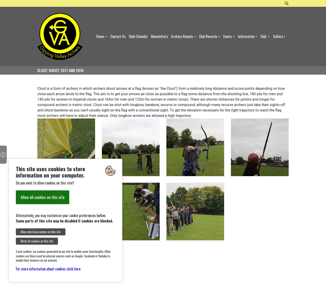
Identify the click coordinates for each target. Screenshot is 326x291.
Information (246, 36)
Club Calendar (138, 36)
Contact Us (118, 36)
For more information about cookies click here (48, 269)
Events (227, 36)
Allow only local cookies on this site (41, 232)
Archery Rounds (182, 36)
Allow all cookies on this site (43, 197)
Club (263, 36)
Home (100, 36)
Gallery (278, 36)
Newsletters (159, 36)
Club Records (208, 36)
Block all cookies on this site (37, 241)
